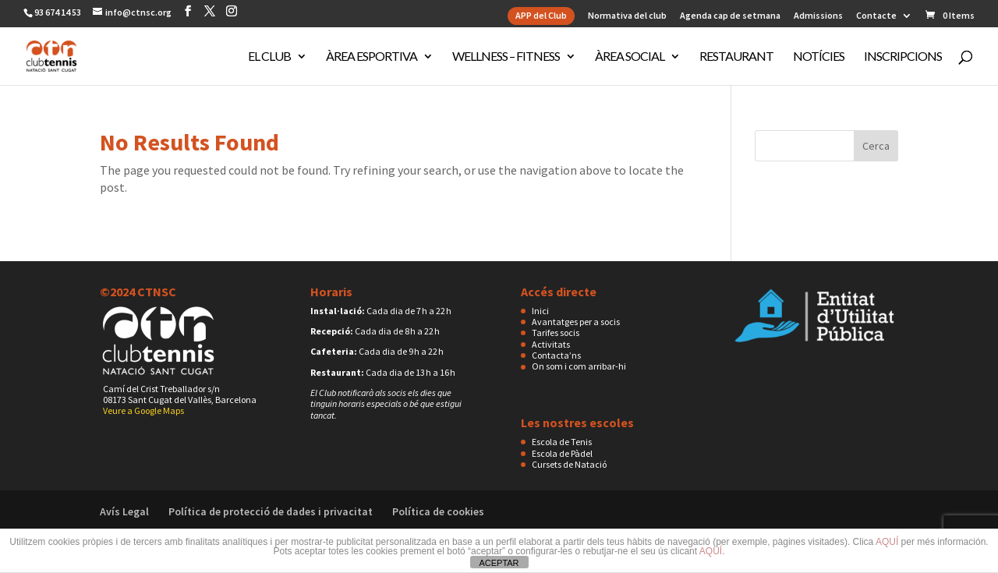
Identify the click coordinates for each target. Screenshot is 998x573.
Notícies (818, 57)
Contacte (876, 16)
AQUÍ (887, 541)
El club (269, 57)
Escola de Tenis (562, 441)
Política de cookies (438, 511)
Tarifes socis (555, 332)
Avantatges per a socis (576, 321)
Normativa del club (627, 16)
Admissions (818, 16)
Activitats (551, 344)
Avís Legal (124, 511)
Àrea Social (629, 57)
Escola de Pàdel (562, 453)
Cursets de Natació (569, 464)
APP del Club (541, 15)
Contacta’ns (556, 355)
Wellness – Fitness (506, 57)
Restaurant (736, 57)
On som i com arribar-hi (579, 366)
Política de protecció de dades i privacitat (270, 511)
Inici (540, 311)
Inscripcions (903, 57)
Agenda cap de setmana (730, 16)
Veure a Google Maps (143, 410)
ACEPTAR (498, 563)
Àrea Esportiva (371, 57)
